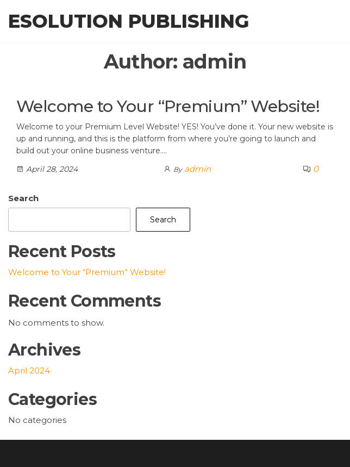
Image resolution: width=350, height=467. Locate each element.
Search (23, 198)
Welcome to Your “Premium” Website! (168, 106)
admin (197, 169)
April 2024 (29, 370)
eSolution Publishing (128, 21)
